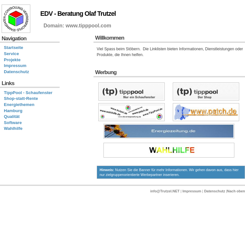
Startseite (13, 47)
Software (13, 122)
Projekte (12, 59)
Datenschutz (16, 71)
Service (11, 53)
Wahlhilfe (13, 128)
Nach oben (236, 191)
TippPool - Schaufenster (28, 92)
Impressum (15, 65)
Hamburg (13, 110)
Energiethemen (19, 104)
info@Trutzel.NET (165, 191)
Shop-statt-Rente (21, 98)
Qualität (12, 116)
